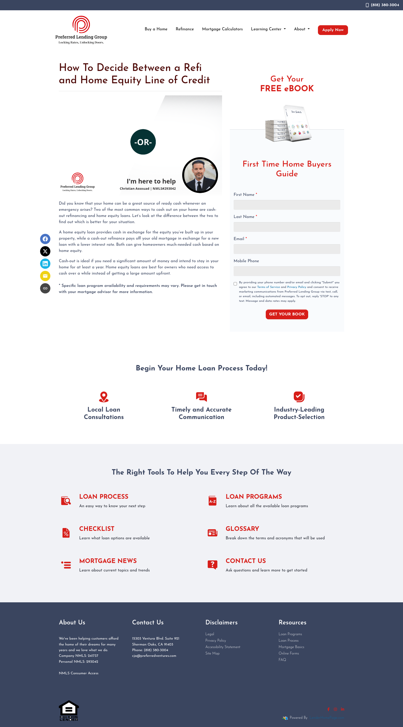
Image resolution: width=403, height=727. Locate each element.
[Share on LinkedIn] (45, 264)
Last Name (245, 217)
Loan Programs (290, 634)
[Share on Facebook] (45, 239)
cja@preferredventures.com (154, 656)
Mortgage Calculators (222, 29)
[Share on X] (45, 251)
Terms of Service (268, 287)
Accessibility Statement (222, 647)
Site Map (212, 654)
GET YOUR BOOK (287, 314)
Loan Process (289, 641)
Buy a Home (156, 29)
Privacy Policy (296, 287)
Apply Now (333, 30)
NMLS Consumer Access (78, 673)
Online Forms (289, 654)
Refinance (185, 29)
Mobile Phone (246, 261)
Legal (209, 634)
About (300, 29)
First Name (245, 195)
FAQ (282, 660)
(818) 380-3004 (382, 5)
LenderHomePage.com (327, 718)
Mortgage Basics (291, 647)
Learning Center (267, 29)
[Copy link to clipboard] (45, 288)
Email (240, 239)
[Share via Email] (45, 276)
